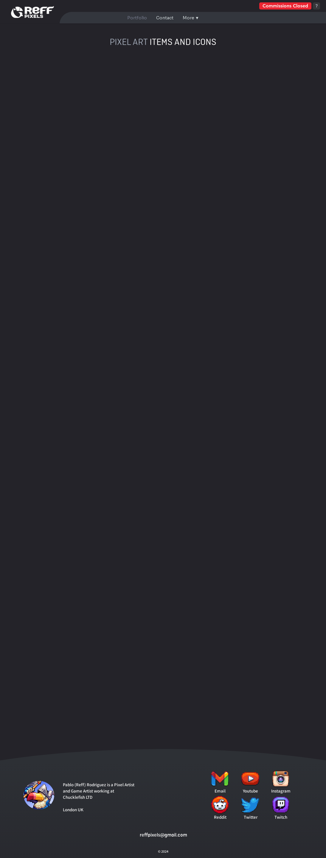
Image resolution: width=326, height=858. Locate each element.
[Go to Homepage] (33, 12)
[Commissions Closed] (285, 6)
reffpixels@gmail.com (163, 835)
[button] (191, 18)
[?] (316, 6)
